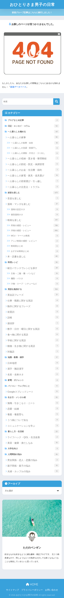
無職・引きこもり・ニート (33, 403)
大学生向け (33, 448)
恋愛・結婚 (33, 408)
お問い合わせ (51, 590)
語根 (33, 317)
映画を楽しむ (33, 220)
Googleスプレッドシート (33, 391)
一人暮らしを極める (33, 131)
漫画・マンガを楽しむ (33, 203)
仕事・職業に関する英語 (33, 300)
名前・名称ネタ (33, 374)
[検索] (56, 101)
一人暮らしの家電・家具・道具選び (33, 175)
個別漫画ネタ (35, 214)
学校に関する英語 (33, 340)
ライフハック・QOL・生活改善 (33, 437)
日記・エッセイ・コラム (33, 126)
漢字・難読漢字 (33, 368)
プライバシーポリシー (32, 590)
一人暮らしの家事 (33, 137)
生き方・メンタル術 (33, 397)
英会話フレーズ (33, 294)
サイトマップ (12, 590)
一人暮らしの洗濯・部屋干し (35, 148)
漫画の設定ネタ (35, 209)
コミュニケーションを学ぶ (33, 425)
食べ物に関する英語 (33, 334)
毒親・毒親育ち (33, 414)
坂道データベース (18, 87)
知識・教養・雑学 (33, 357)
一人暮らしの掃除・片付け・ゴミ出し (35, 153)
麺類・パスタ (35, 278)
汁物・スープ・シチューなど (35, 283)
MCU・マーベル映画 (35, 235)
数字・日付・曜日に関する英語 (33, 328)
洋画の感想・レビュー (35, 230)
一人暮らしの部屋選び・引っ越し (33, 181)
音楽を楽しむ (33, 198)
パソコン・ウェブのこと (33, 386)
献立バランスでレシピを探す (33, 268)
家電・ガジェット (33, 380)
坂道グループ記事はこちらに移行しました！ (32, 12)
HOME (32, 584)
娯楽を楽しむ (33, 192)
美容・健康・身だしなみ (33, 442)
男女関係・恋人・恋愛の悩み (33, 460)
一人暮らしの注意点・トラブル (33, 186)
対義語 (33, 351)
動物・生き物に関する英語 (33, 345)
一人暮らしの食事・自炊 (35, 143)
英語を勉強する (33, 289)
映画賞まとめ (35, 246)
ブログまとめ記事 (33, 120)
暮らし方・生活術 (33, 431)
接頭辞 (33, 323)
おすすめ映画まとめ (35, 251)
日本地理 (33, 362)
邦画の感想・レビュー (35, 225)
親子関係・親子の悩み (33, 465)
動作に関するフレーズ (33, 306)
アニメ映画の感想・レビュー (35, 241)
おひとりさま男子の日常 (32, 4)
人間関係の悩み (33, 454)
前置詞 (33, 311)
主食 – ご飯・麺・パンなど (35, 273)
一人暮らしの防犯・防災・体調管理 (33, 164)
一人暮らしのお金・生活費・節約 (33, 169)
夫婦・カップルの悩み (33, 471)
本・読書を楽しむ (33, 256)
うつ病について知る (33, 419)
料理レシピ (33, 262)
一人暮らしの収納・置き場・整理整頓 (33, 158)
